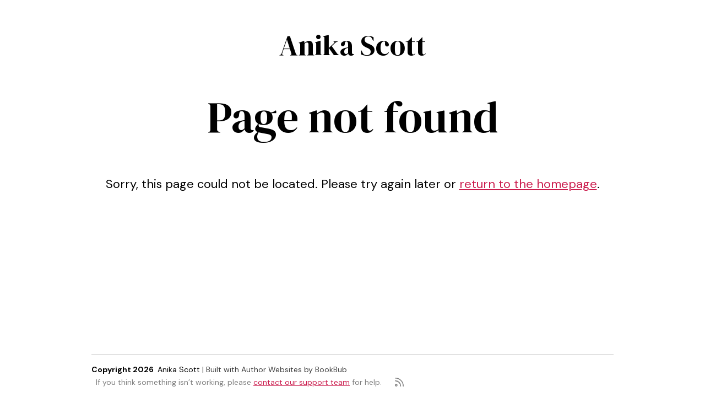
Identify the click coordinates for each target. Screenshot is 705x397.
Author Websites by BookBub (294, 369)
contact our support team (301, 382)
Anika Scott (352, 45)
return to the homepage (528, 184)
